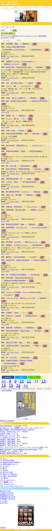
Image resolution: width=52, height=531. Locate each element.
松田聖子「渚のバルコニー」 (10, 445)
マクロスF (7, 295)
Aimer (8, 98)
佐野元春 (9, 327)
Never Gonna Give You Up (24, 278)
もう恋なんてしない (21, 245)
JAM (26, 133)
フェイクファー (25, 86)
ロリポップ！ (33, 530)
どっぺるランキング (28, 388)
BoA (7, 101)
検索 (14, 30)
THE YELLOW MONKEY (14, 133)
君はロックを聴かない (10, 474)
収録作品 (26, 44)
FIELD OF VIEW (11, 342)
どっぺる (5, 7)
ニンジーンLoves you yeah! (31, 292)
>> (26, 385)
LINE (34, 377)
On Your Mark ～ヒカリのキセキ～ (14, 49)
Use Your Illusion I (10, 363)
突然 (20, 342)
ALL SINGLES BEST (29, 182)
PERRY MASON (24, 169)
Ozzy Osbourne (11, 169)
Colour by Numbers (40, 260)
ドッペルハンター (13, 56)
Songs (21, 130)
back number (10, 145)
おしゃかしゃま (21, 227)
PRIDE (36, 345)
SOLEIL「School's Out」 (8, 431)
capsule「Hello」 (6, 433)
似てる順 (7, 40)
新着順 (18, 40)
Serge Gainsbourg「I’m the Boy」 (11, 426)
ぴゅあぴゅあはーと (28, 61)
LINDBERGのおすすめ (7, 497)
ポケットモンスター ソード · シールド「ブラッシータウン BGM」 (22, 447)
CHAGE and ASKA (12, 345)
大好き (16, 312)
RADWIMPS (10, 227)
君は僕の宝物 (36, 245)
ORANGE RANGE (12, 179)
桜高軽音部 (10, 210)
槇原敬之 (9, 245)
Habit (22, 224)
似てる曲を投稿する (8, 33)
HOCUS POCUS (31, 316)
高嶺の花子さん (22, 145)
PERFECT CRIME (26, 360)
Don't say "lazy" (21, 210)
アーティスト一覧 (14, 388)
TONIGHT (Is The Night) (18, 274)
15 (11, 385)
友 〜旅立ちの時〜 (17, 83)
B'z (7, 166)
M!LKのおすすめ (5, 491)
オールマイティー (10, 480)
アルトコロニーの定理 (39, 227)
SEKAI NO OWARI (12, 151)
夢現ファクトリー (31, 242)
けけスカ (6, 466)
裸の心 (6, 478)
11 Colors (33, 257)
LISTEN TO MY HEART (19, 101)
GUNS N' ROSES (12, 360)
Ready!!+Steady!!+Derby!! (11, 462)
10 (22, 381)
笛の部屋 (19, 195)
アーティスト (26, 7)
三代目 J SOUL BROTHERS (15, 47)
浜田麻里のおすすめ (7, 495)
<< (4, 381)
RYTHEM (9, 242)
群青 (16, 44)
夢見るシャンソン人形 (27, 298)
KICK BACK (18, 206)
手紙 (13, 130)
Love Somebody (19, 257)
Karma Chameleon (22, 260)
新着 (15, 7)
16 (18, 385)
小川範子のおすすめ (7, 493)
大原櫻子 (9, 312)
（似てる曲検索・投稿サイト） (11, 4)
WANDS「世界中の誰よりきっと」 (12, 453)
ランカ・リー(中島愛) (13, 292)
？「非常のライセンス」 (8, 437)
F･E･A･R (13, 357)
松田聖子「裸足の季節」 (8, 439)
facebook (8, 377)
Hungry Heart (24, 330)
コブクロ (9, 182)
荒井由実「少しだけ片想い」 (10, 451)
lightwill (24, 530)
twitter (21, 377)
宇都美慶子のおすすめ (7, 499)
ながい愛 (13, 166)
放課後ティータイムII (11, 64)
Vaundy (5, 470)
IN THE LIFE (35, 274)
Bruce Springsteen (12, 330)
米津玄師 (9, 206)
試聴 (34, 44)
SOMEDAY (17, 327)
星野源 (8, 115)
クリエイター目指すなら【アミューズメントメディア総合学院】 (25, 36)
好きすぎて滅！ (8, 472)
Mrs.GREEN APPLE (13, 191)
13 (43, 381)
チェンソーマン (32, 206)
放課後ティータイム (13, 61)
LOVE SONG (25, 345)
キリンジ (9, 118)
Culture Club (10, 260)
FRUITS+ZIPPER (8, 460)
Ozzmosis (37, 169)
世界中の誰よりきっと (10, 464)
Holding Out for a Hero (23, 67)
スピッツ (9, 86)
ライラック (25, 192)
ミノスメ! (46, 7)
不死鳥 (22, 151)
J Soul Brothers (36, 49)
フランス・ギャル (12, 298)
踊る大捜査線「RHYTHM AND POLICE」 (14, 429)
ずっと (5, 458)
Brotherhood (25, 166)
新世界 (30, 83)
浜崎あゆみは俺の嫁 (7, 421)
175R (8, 130)
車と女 (16, 118)
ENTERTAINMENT (36, 151)
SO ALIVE (35, 133)
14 (4, 385)
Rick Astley (9, 277)
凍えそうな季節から (18, 98)
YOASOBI (9, 43)
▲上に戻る (4, 503)
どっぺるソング (9, 2)
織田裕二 (9, 257)
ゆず (7, 83)
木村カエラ (10, 316)
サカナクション (9, 484)
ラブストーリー (37, 145)
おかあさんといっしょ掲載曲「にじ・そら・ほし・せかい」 (20, 428)
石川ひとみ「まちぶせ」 (8, 435)
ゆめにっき (10, 195)
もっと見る (4, 501)
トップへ (4, 388)
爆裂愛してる (8, 482)
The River (37, 330)
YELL (16, 182)
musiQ (29, 179)
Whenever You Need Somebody (15, 280)
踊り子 (5, 468)
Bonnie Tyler (10, 67)
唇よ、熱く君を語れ (10, 476)
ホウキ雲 (17, 242)
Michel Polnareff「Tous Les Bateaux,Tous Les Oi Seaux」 (19, 449)
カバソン (36, 7)
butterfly (18, 316)
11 (29, 381)
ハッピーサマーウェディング (13, 486)
